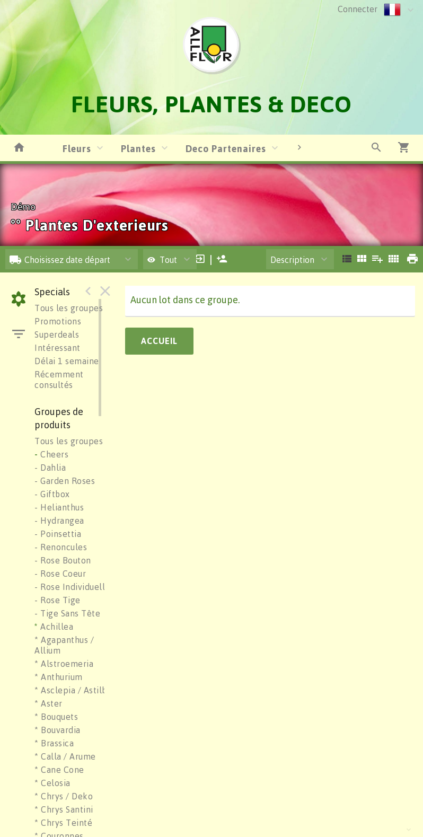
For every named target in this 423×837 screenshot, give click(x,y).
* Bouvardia (57, 730)
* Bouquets (56, 716)
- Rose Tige (57, 600)
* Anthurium (58, 677)
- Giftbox (52, 494)
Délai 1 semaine (66, 361)
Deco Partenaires (226, 148)
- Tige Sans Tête (67, 613)
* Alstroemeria (63, 663)
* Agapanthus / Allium (64, 645)
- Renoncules (60, 547)
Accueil (159, 341)
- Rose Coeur (60, 573)
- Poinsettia (57, 533)
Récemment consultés (59, 379)
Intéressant (57, 347)
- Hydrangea (59, 520)
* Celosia (52, 783)
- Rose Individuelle (72, 587)
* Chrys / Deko (63, 796)
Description (292, 259)
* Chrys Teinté (63, 822)
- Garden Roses (64, 480)
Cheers (51, 454)
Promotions (57, 321)
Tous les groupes (68, 308)
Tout (162, 259)
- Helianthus (59, 507)
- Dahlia (50, 467)
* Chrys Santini (63, 809)
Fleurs (77, 148)
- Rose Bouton (62, 560)
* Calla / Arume (65, 756)
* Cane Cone (59, 769)
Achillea (53, 626)
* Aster (48, 703)
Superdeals (56, 334)
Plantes (138, 148)
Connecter (357, 9)
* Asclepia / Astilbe (73, 690)
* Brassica (54, 743)
